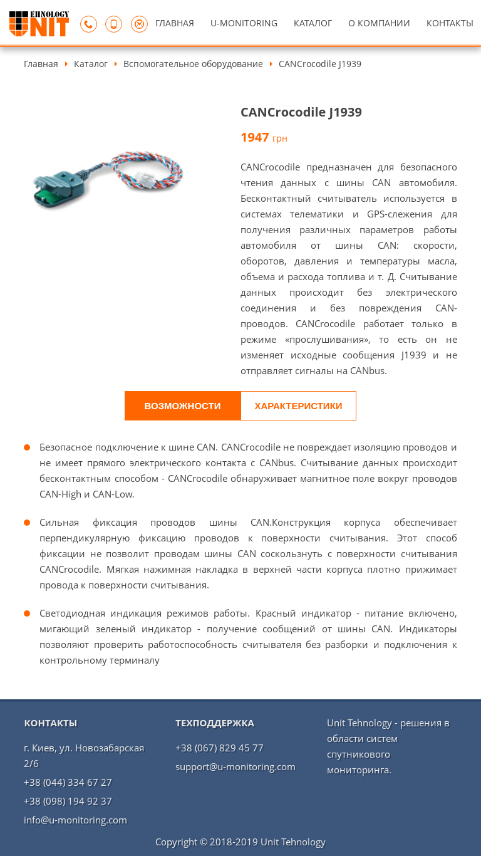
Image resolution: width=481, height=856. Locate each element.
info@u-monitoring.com (75, 819)
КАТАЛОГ (313, 23)
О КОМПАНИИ (379, 23)
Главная (41, 64)
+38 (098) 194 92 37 (68, 801)
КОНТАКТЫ (450, 23)
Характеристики (298, 405)
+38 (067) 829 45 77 (219, 747)
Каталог (91, 64)
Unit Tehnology (293, 841)
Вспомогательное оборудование (193, 64)
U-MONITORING (243, 23)
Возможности (183, 405)
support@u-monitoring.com (235, 766)
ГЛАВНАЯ (174, 23)
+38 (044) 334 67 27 (68, 782)
